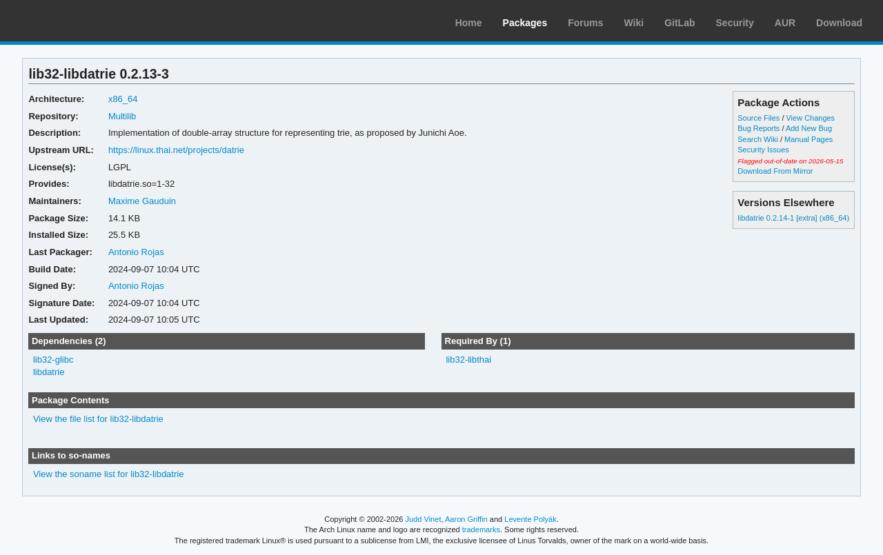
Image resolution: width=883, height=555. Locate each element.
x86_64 (123, 99)
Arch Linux (75, 20)
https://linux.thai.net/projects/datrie (176, 150)
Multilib (122, 116)
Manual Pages (808, 139)
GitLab (679, 22)
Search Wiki (757, 139)
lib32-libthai (468, 359)
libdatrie (48, 372)
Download (839, 22)
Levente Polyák (530, 519)
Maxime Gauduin (142, 201)
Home (468, 22)
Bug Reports (758, 128)
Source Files (758, 118)
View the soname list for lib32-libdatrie (108, 474)
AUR (785, 22)
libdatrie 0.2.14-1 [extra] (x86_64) (793, 218)
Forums (585, 22)
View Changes (810, 118)
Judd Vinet (424, 519)
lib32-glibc (53, 359)
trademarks (481, 529)
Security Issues (762, 149)
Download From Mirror (775, 171)
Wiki (634, 22)
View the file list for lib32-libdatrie (98, 419)
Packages (525, 22)
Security (735, 22)
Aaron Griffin (466, 519)
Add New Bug (809, 128)
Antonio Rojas (136, 252)
